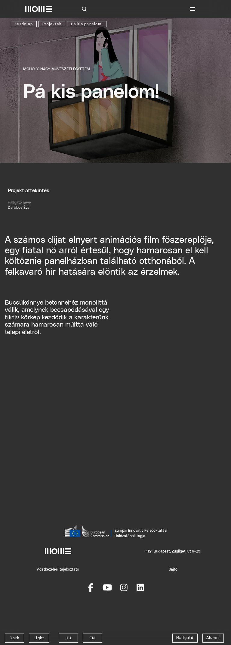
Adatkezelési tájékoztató (58, 569)
